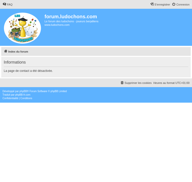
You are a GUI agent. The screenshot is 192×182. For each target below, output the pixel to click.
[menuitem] (7, 5)
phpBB (23, 91)
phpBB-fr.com (22, 94)
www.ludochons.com (57, 24)
